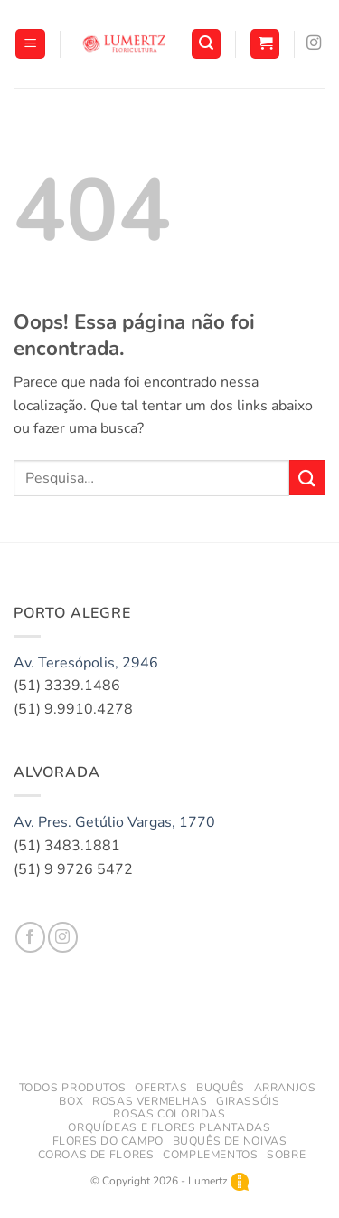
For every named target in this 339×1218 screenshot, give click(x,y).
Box (71, 1101)
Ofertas (161, 1087)
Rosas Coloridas (169, 1114)
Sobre (286, 1154)
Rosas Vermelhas (149, 1101)
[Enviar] (307, 477)
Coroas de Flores (96, 1154)
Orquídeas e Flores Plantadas (169, 1127)
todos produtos (73, 1087)
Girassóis (248, 1101)
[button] (30, 44)
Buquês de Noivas (230, 1141)
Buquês (220, 1087)
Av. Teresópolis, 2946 (86, 663)
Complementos (210, 1154)
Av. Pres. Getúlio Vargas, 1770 (114, 822)
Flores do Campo (108, 1141)
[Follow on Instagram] (313, 43)
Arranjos (285, 1087)
